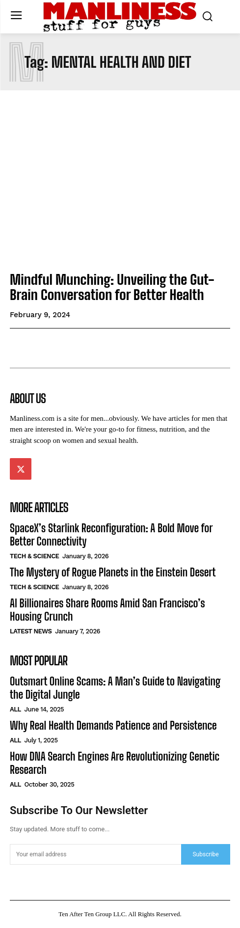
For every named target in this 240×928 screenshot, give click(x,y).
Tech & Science (34, 556)
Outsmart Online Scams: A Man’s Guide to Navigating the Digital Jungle (115, 688)
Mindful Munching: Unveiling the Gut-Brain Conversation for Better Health (112, 287)
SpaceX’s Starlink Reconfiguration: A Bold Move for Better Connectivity (111, 534)
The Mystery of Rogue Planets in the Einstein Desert (113, 572)
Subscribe (205, 854)
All (15, 709)
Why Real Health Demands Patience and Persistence (113, 725)
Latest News (31, 631)
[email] (95, 854)
